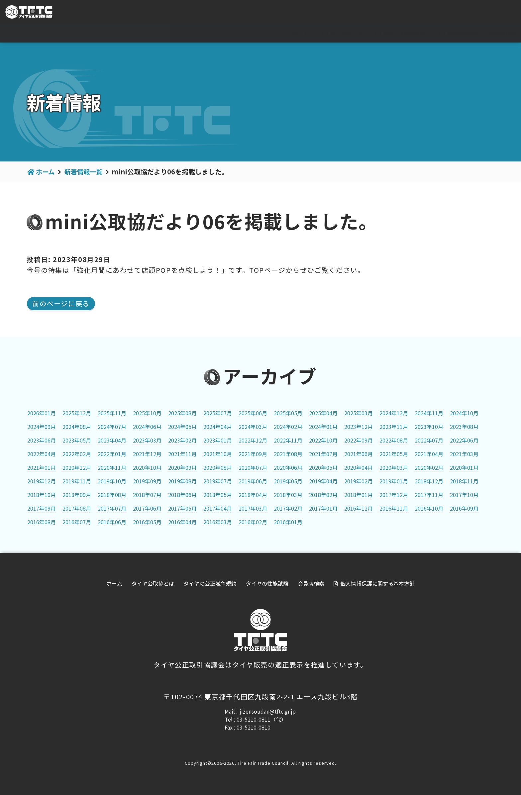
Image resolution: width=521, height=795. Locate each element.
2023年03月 (147, 440)
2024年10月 (464, 413)
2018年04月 (253, 495)
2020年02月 (429, 467)
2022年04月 (41, 454)
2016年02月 (253, 522)
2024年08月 (76, 427)
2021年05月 (393, 454)
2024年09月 (41, 427)
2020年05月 (323, 467)
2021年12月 (147, 454)
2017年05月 (182, 508)
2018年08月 (112, 495)
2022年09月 (358, 440)
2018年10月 (41, 495)
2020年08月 (217, 467)
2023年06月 (41, 440)
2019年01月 (393, 481)
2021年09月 (253, 454)
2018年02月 (323, 495)
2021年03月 (464, 454)
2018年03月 (288, 495)
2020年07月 (253, 467)
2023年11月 (393, 427)
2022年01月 (112, 454)
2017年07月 (112, 508)
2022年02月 (76, 454)
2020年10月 (147, 467)
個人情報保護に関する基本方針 (377, 583)
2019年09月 (147, 481)
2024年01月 (323, 427)
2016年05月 (147, 522)
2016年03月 (217, 522)
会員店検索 (502, 33)
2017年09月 (41, 508)
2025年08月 (182, 413)
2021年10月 (217, 454)
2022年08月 (393, 440)
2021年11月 (182, 454)
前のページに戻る (61, 303)
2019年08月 (182, 481)
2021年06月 (358, 454)
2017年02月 (288, 508)
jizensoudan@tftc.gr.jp (268, 711)
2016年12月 (358, 508)
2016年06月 (112, 522)
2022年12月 (253, 440)
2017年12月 (393, 495)
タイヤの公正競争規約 (398, 33)
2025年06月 (253, 413)
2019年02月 (358, 481)
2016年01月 (288, 522)
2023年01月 (217, 440)
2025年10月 (147, 413)
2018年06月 (182, 495)
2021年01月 (41, 467)
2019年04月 (323, 481)
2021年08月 (288, 454)
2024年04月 (217, 427)
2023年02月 (182, 440)
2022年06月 (464, 440)
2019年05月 (288, 481)
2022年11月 (288, 440)
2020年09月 (182, 467)
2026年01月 (41, 413)
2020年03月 (393, 467)
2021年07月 (323, 454)
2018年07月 (147, 495)
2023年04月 (112, 440)
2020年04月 (358, 467)
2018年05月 (217, 495)
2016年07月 (76, 522)
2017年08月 (76, 508)
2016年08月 (41, 522)
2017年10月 (464, 495)
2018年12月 (429, 481)
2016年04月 (182, 522)
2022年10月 (323, 440)
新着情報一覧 (86, 171)
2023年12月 (358, 427)
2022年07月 (429, 440)
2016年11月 (393, 508)
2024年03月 (253, 427)
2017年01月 (323, 508)
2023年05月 (76, 440)
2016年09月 (464, 508)
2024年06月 (147, 427)
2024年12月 (393, 413)
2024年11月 (429, 413)
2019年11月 (76, 481)
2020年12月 (76, 467)
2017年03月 (253, 508)
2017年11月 (429, 495)
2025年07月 (217, 413)
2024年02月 (288, 427)
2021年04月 (429, 454)
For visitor (442, 12)
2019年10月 (112, 481)
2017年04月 (217, 508)
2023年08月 (464, 427)
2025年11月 (112, 413)
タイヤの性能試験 (457, 33)
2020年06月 (288, 467)
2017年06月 (147, 508)
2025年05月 (288, 413)
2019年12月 (41, 481)
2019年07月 (217, 481)
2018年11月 (464, 481)
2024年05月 (182, 427)
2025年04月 (323, 413)
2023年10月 (429, 427)
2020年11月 (112, 467)
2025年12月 (76, 413)
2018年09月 (76, 495)
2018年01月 (358, 495)
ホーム (300, 33)
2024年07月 (112, 427)
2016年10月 (429, 508)
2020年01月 (464, 467)
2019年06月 (253, 481)
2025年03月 (358, 413)
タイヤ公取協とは (340, 33)
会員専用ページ (491, 12)
